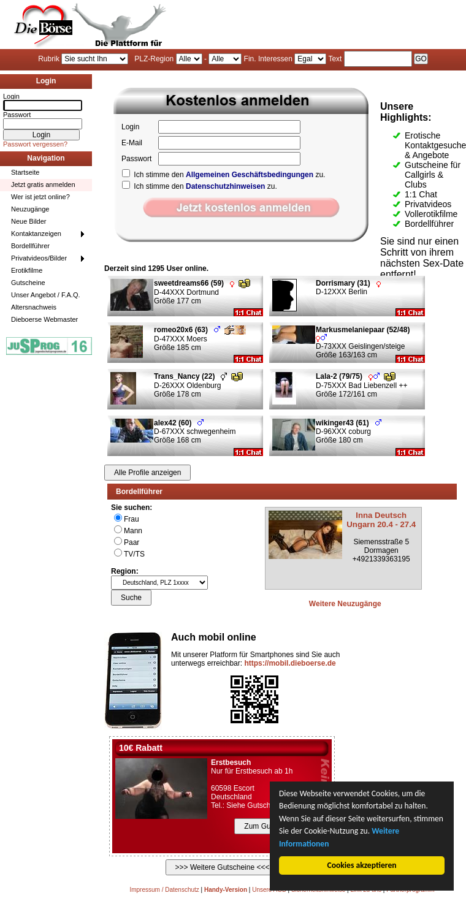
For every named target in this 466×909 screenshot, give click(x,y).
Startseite (25, 172)
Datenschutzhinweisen (225, 186)
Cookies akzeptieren (362, 865)
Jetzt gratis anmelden (43, 184)
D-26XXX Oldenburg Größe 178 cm (198, 385)
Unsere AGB (269, 889)
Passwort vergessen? (35, 144)
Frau (131, 519)
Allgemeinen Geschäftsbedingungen (249, 174)
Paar (131, 542)
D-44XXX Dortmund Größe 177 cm (202, 292)
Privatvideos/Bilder (39, 258)
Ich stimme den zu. (223, 174)
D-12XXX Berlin (348, 287)
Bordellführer (30, 245)
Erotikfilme (26, 270)
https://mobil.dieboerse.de (289, 663)
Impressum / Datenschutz (164, 889)
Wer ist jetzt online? (40, 196)
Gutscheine (28, 282)
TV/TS (134, 554)
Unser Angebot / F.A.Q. (45, 295)
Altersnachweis (33, 307)
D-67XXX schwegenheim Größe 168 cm (194, 431)
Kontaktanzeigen (36, 233)
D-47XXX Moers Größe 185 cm (200, 338)
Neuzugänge (30, 209)
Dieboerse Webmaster (44, 319)
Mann (133, 531)
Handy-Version (225, 889)
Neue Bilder (28, 221)
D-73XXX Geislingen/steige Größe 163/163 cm (365, 342)
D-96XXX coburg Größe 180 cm (348, 431)
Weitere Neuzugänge (345, 603)
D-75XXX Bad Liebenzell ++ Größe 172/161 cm (361, 385)
